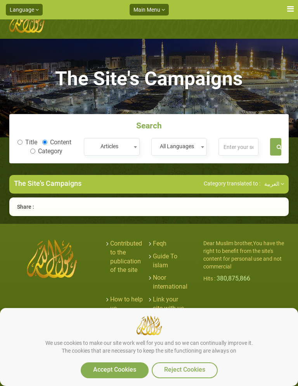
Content (56, 142)
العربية (274, 184)
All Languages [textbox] (177, 146)
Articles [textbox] (109, 146)
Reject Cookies (184, 369)
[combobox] (111, 147)
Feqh (159, 243)
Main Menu (149, 10)
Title (27, 142)
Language (24, 10)
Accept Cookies (114, 369)
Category (46, 151)
